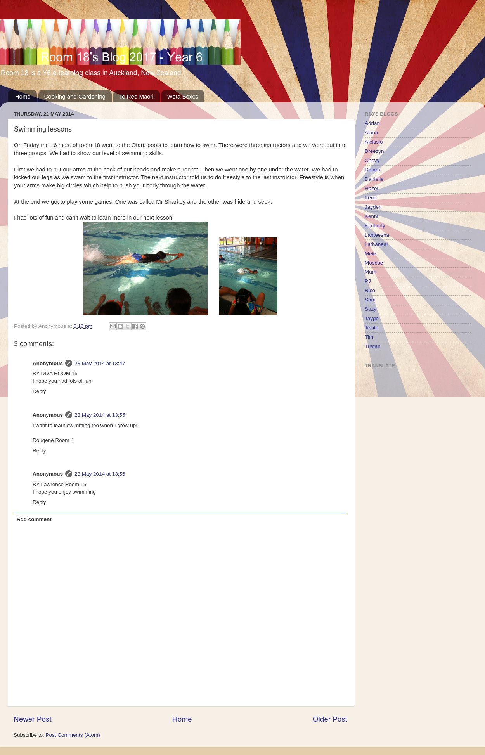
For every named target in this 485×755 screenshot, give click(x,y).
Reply (39, 391)
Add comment (34, 519)
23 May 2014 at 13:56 (99, 474)
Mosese (374, 263)
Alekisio (374, 142)
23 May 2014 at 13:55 (99, 415)
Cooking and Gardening (75, 96)
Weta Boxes (183, 96)
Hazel (371, 188)
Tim (369, 337)
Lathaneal (376, 244)
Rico (370, 290)
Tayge (372, 318)
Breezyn (374, 151)
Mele (370, 253)
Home (23, 96)
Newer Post (33, 719)
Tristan (373, 346)
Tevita (371, 328)
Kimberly (375, 226)
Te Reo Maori (136, 96)
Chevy (372, 160)
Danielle (374, 179)
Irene (371, 198)
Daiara (372, 170)
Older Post (330, 719)
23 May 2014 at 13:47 (99, 363)
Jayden (373, 207)
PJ (368, 281)
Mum (370, 272)
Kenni (371, 216)
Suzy (370, 309)
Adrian (372, 123)
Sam (370, 300)
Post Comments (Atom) (73, 735)
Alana (371, 132)
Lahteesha (377, 235)
